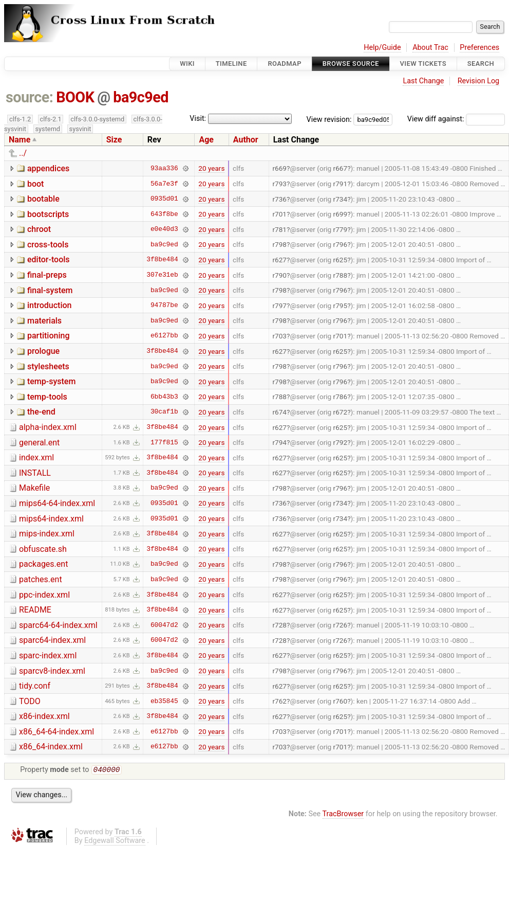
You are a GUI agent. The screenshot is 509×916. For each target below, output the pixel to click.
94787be (164, 305)
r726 (340, 625)
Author (245, 140)
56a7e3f (164, 183)
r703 (279, 336)
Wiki (187, 63)
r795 (340, 305)
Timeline (231, 63)
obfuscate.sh (43, 549)
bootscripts (48, 214)
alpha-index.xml (48, 427)
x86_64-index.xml (51, 746)
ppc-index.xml (44, 595)
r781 (279, 229)
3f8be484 (162, 259)
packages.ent (43, 564)
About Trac (430, 47)
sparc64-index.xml (52, 640)
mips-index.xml (46, 533)
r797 (279, 305)
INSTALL (35, 473)
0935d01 (164, 199)
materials (44, 321)
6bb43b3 (164, 396)
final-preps (47, 275)
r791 (340, 183)
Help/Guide (382, 47)
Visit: (198, 118)
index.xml (36, 457)
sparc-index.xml (48, 655)
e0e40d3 (164, 229)
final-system (50, 290)
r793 (279, 183)
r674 (279, 412)
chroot (39, 229)
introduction (49, 305)
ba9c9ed (140, 97)
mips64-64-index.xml (57, 503)
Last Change (423, 81)
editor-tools (48, 259)
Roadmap (284, 63)
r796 (340, 244)
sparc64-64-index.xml (58, 625)
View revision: (329, 119)
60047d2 (164, 625)
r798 (279, 244)
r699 (340, 214)
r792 (340, 442)
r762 (279, 701)
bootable (43, 199)
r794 (279, 442)
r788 (340, 275)
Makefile (34, 488)
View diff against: (456, 119)
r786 (340, 396)
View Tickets (423, 63)
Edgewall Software (114, 841)
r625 (340, 260)
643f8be (164, 214)
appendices (48, 168)
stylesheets (48, 366)
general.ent (39, 442)
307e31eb (162, 275)
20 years (211, 168)
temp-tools (47, 397)
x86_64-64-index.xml (56, 732)
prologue (43, 351)
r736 (279, 199)
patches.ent (40, 579)
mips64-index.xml (51, 519)
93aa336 (164, 168)
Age (206, 140)
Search (480, 63)
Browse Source (351, 63)
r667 (340, 168)
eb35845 (164, 701)
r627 (279, 260)
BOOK (75, 97)
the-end (41, 412)
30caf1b (164, 412)
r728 (279, 625)
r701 (279, 214)
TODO (30, 701)
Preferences (479, 47)
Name (19, 140)
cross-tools (47, 244)
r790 (279, 275)
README (35, 610)
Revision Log (479, 81)
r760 (340, 701)
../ (23, 153)
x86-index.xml (44, 716)
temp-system (51, 381)
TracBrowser (343, 815)
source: (29, 97)
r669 (279, 168)
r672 (340, 412)
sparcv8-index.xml (52, 671)
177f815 (164, 442)
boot (35, 184)
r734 (340, 199)
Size (114, 140)
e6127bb (164, 335)
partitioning (48, 335)
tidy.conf (34, 686)
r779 (340, 229)
